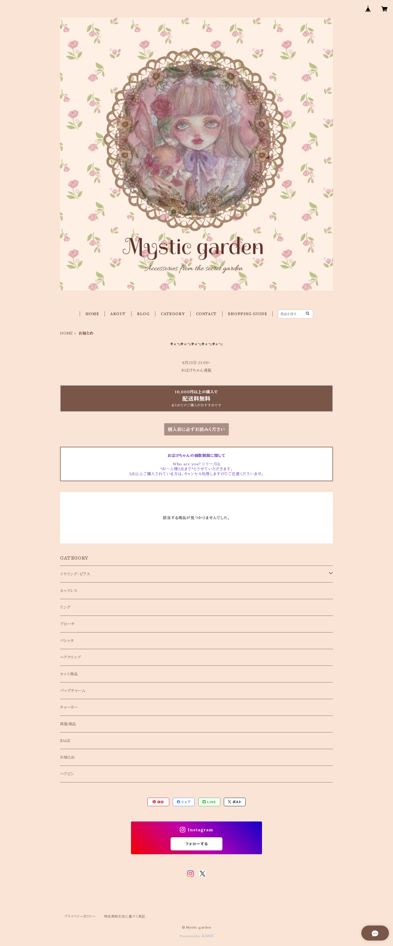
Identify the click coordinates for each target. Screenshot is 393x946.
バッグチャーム (73, 690)
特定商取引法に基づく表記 (124, 916)
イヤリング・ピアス (75, 574)
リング (65, 607)
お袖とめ (67, 757)
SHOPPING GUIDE (247, 313)
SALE (65, 740)
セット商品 (69, 674)
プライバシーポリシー (80, 916)
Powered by (196, 936)
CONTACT (206, 313)
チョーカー (69, 707)
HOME (92, 313)
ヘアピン (67, 773)
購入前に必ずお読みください (196, 429)
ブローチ (67, 624)
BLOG (143, 313)
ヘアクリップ (70, 657)
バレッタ (67, 640)
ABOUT (118, 313)
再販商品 (68, 724)
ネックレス (69, 590)
